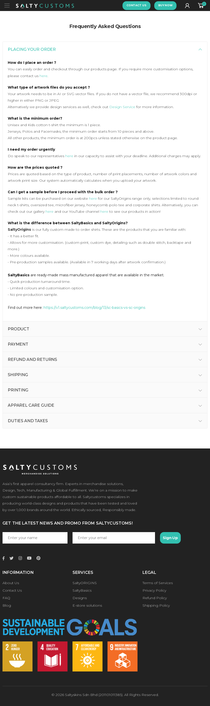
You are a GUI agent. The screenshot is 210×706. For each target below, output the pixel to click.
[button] (201, 6)
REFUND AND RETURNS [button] (32, 359)
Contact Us (12, 590)
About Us (10, 583)
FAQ (6, 598)
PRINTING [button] (18, 390)
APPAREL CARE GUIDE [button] (31, 405)
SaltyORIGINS (84, 583)
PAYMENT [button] (18, 344)
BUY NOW (165, 5)
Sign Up (170, 537)
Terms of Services (157, 583)
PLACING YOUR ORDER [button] (32, 49)
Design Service (122, 107)
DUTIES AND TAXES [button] (28, 420)
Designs (79, 598)
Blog (6, 605)
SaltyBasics (82, 590)
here (44, 76)
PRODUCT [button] (18, 329)
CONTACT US (136, 5)
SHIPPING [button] (18, 374)
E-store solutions (87, 605)
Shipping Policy (156, 605)
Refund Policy (154, 598)
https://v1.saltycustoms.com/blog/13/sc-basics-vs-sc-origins (94, 307)
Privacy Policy (154, 590)
